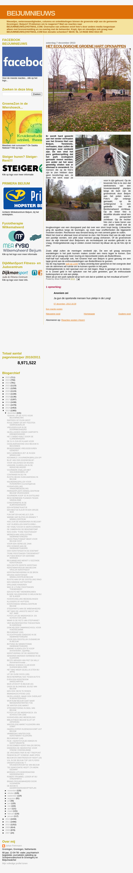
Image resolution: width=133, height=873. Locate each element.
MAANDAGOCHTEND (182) (18, 694)
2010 (7, 824)
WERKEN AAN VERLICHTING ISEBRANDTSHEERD (19, 535)
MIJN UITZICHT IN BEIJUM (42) (20, 684)
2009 (7, 827)
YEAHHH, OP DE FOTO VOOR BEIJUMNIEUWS (20, 417)
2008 (7, 830)
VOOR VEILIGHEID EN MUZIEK (20, 463)
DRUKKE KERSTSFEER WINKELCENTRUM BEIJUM (20, 576)
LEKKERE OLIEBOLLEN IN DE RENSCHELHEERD (20, 466)
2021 (7, 388)
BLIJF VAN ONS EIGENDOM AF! (20, 460)
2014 (7, 408)
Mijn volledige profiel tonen (15, 863)
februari (11, 814)
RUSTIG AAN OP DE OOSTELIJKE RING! (24, 579)
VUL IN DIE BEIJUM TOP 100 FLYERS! (23, 760)
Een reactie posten (54, 309)
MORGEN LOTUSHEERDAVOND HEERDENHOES (21, 773)
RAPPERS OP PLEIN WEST (18, 420)
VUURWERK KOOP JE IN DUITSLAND (23, 496)
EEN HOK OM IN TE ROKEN (19, 691)
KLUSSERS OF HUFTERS (18, 601)
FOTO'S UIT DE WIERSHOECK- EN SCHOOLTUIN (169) (22, 617)
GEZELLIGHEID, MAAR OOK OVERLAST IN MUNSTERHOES (24, 697)
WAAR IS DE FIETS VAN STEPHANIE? (23, 620)
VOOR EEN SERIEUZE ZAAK (19, 544)
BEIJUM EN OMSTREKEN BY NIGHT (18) (24, 758)
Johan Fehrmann (14, 846)
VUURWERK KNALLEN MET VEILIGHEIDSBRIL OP (19, 471)
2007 (7, 833)
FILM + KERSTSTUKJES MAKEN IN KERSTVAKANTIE (22, 742)
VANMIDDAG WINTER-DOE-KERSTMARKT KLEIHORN (19, 735)
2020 (7, 391)
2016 (7, 402)
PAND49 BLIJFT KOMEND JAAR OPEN (23, 755)
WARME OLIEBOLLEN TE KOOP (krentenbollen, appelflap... (20, 650)
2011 (7, 822)
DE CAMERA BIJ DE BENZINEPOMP (22, 529)
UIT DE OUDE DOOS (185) (18, 674)
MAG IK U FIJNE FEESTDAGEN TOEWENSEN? (20, 588)
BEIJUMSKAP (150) (15, 632)
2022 (7, 385)
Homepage (89, 313)
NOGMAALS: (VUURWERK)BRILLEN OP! (24, 458)
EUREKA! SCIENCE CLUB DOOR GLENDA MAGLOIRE (21, 666)
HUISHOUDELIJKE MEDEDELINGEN (22, 599)
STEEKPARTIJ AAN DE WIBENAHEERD (24, 609)
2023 (7, 383)
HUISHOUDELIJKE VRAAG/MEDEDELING (18, 487)
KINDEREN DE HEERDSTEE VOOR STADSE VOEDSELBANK (22, 749)
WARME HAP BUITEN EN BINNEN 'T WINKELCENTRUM (22, 518)
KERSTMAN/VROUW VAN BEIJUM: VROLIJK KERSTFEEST (22, 569)
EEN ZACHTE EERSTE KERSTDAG (22, 565)
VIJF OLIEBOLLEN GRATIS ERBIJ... (22, 524)
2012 (7, 819)
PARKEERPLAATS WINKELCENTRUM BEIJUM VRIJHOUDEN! (23, 492)
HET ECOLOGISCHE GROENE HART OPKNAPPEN (86, 46)
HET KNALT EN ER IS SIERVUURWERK (24, 527)
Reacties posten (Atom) (73, 320)
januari (11, 816)
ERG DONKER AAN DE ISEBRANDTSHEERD (17, 547)
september (12, 796)
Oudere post (124, 313)
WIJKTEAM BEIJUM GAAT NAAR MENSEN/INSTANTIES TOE (20, 702)
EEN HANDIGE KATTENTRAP (19, 582)
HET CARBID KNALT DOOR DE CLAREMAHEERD (20, 438)
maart (10, 811)
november (12, 791)
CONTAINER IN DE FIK (16, 475)
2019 (7, 394)
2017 (7, 399)
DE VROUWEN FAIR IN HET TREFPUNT (24, 753)
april (10, 809)
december (12, 413)
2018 (7, 396)
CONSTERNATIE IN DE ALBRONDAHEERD (16, 504)
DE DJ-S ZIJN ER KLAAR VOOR (20, 441)
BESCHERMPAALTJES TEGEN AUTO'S (23, 677)
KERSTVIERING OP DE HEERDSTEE (22, 653)
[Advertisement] (17, 300)
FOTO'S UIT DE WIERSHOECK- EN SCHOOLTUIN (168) (22, 714)
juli (9, 801)
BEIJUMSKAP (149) (15, 738)
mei (9, 806)
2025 (7, 377)
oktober (11, 793)
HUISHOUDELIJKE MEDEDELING (21, 717)
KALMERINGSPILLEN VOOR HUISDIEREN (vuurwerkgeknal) (21, 483)
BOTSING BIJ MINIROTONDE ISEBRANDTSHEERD (19, 645)
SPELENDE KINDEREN (17, 585)
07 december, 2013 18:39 (65, 304)
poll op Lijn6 (72, 263)
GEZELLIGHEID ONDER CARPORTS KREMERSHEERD (22, 433)
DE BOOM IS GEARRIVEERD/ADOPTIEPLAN (21, 787)
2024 (7, 380)
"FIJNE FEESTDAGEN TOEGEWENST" (23, 553)
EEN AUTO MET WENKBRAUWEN (21, 592)
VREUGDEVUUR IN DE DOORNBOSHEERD (17, 428)
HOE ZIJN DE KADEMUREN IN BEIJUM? (24, 522)
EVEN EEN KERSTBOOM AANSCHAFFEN (17, 680)
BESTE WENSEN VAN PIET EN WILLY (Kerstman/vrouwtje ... (23, 661)
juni (9, 803)
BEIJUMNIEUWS (31, 13)
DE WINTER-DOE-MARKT (18, 705)
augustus (12, 798)
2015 (7, 405)
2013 (7, 410)
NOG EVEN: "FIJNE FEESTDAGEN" (22, 532)
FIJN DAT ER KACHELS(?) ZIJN (20, 514)
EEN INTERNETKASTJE (17, 507)
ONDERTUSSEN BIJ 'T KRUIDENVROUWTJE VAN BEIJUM (23, 764)
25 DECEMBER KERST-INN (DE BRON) (23, 745)
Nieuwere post (53, 313)
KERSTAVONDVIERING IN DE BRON (22, 572)
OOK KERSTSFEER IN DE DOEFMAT (22, 551)
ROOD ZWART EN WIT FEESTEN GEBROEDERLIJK (21, 424)
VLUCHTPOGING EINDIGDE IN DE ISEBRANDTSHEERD (21, 636)
